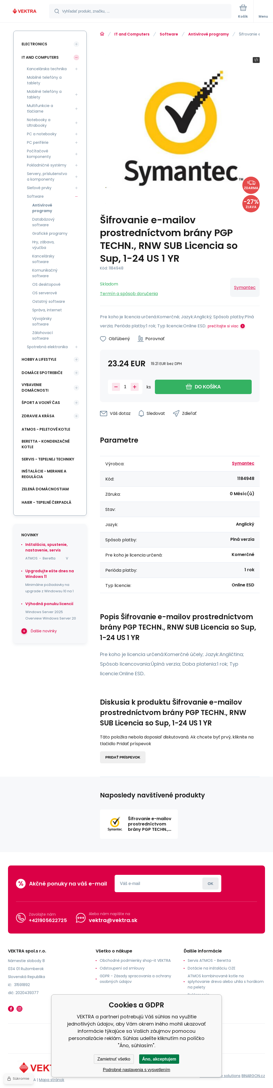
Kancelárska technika (47, 69)
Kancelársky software (43, 258)
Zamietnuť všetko (113, 1059)
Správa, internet (47, 310)
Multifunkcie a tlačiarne (40, 108)
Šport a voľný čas (41, 402)
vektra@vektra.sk (113, 920)
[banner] (24, 11)
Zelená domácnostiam (45, 489)
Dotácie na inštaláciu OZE (211, 968)
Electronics (34, 44)
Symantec (245, 287)
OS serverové (44, 293)
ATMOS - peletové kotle (46, 429)
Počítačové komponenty (39, 153)
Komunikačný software (45, 273)
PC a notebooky (42, 134)
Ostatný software (48, 301)
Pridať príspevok (122, 757)
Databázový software (43, 222)
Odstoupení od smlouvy (122, 968)
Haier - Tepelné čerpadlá (46, 502)
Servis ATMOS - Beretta (209, 960)
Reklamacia (198, 995)
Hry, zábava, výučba (43, 244)
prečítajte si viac (223, 326)
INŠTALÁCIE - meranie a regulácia (44, 473)
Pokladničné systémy (46, 165)
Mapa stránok (51, 1079)
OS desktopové (46, 284)
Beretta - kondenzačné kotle (46, 444)
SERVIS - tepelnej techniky (48, 459)
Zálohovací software (42, 335)
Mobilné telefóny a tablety (44, 80)
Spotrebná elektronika (47, 347)
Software (169, 34)
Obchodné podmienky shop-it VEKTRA (135, 960)
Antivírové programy (208, 34)
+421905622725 (48, 920)
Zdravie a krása (38, 416)
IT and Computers (132, 34)
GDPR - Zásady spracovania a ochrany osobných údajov (135, 978)
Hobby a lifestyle (39, 359)
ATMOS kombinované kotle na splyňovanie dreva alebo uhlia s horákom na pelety (226, 981)
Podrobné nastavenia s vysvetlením (136, 1069)
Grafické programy (49, 233)
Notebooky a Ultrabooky (38, 122)
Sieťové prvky (39, 187)
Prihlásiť (210, 883)
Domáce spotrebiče (42, 372)
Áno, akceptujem (159, 1059)
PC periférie (38, 142)
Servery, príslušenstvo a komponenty (47, 176)
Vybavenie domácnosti (35, 387)
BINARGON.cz (253, 1075)
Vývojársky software (42, 321)
